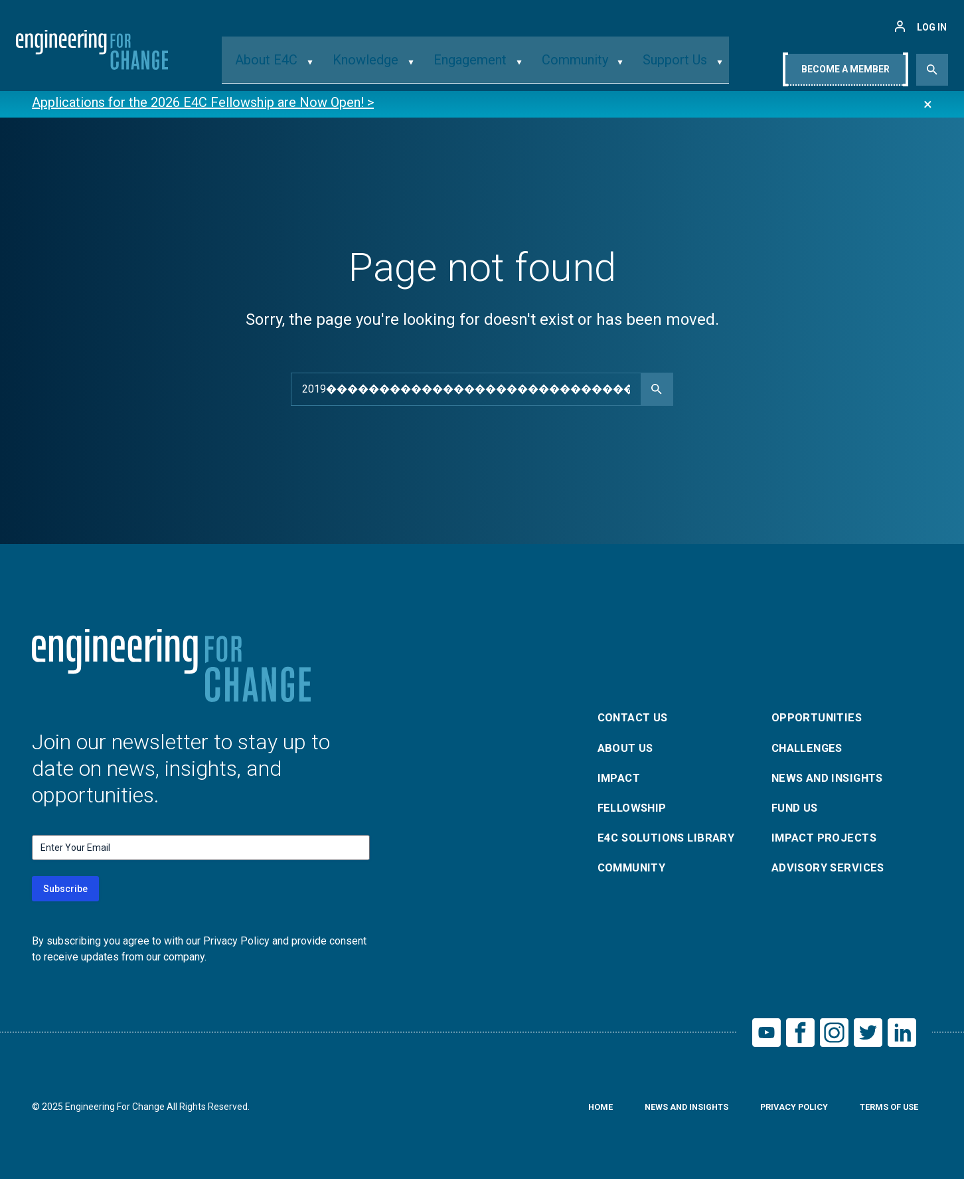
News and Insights (833, 777)
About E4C (291, 69)
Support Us (655, 69)
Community (565, 69)
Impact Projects (827, 841)
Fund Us (797, 809)
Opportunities (819, 713)
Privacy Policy (783, 1111)
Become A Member (845, 71)
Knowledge (378, 69)
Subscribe (65, 888)
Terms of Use (885, 1111)
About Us (628, 745)
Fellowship (635, 809)
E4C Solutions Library (671, 841)
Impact (621, 777)
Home (576, 1111)
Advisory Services (832, 872)
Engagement (471, 69)
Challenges (811, 745)
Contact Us (637, 713)
